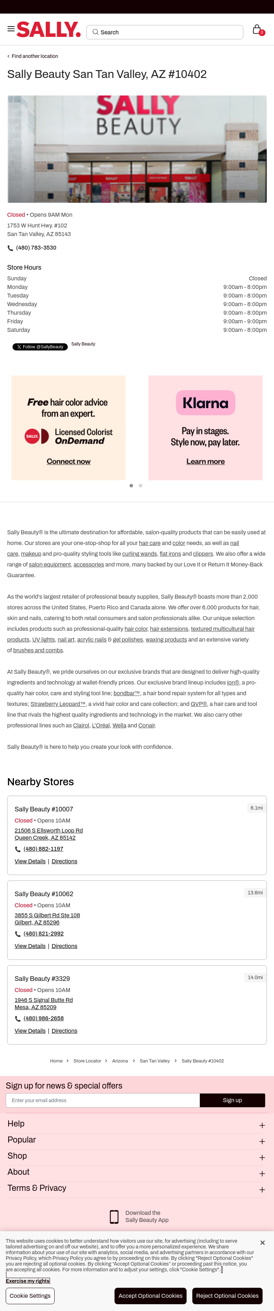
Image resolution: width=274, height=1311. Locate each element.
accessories (88, 564)
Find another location (35, 56)
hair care (150, 543)
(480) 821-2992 (44, 934)
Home (56, 1061)
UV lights (43, 640)
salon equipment (50, 564)
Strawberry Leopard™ (58, 704)
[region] (137, 1271)
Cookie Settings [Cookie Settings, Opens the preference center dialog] (30, 1296)
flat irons (170, 554)
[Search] (170, 32)
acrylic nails (91, 640)
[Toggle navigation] (11, 29)
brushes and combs (38, 650)
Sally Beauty (83, 344)
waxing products (166, 640)
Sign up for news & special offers (64, 1086)
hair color (136, 629)
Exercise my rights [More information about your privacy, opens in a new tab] (27, 1281)
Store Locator (87, 1061)
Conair (146, 725)
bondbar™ (126, 693)
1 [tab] (131, 486)
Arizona (120, 1061)
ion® (233, 682)
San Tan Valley (155, 1061)
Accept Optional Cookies (150, 1296)
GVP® (199, 704)
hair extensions (169, 629)
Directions (64, 861)
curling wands (139, 554)
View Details (30, 861)
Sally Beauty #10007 (44, 809)
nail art (66, 640)
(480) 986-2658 (44, 1018)
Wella (119, 725)
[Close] (262, 1243)
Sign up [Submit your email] (232, 1100)
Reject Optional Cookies (227, 1296)
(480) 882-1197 (44, 849)
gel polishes (128, 640)
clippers (203, 554)
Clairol (81, 725)
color (179, 543)
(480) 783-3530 (36, 248)
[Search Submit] (96, 31)
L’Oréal (101, 725)
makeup (31, 554)
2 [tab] (140, 486)
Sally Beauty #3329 (42, 978)
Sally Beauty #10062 (44, 894)
